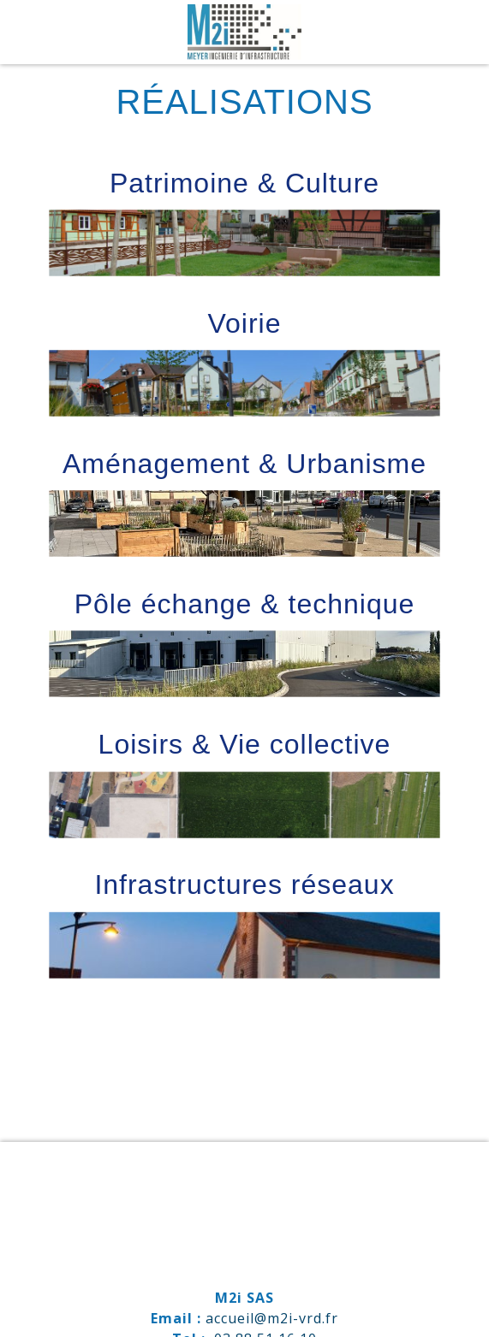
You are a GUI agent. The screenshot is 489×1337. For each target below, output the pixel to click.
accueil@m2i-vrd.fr (272, 1318)
